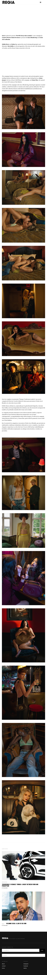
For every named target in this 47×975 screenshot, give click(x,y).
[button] (23, 955)
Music (3, 923)
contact (4, 966)
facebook (26, 966)
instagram (26, 963)
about (3, 963)
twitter (25, 968)
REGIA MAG (5, 925)
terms (3, 968)
